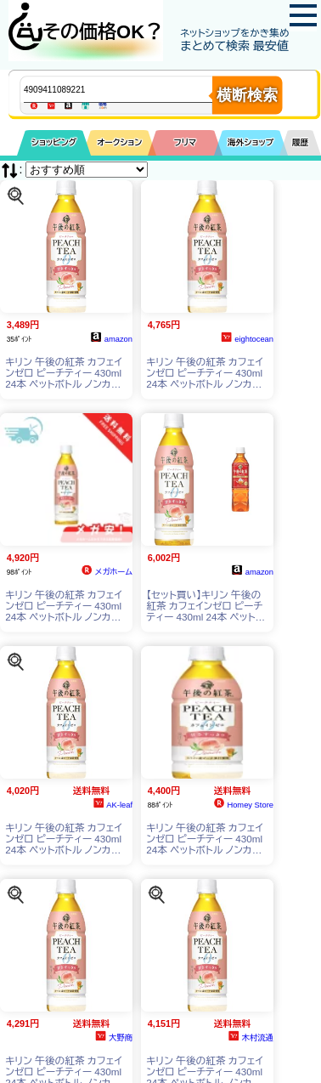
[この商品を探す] (15, 195)
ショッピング (53, 142)
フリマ (185, 142)
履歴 (300, 142)
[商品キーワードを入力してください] (132, 89)
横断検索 (247, 95)
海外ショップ (250, 142)
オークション (119, 142)
